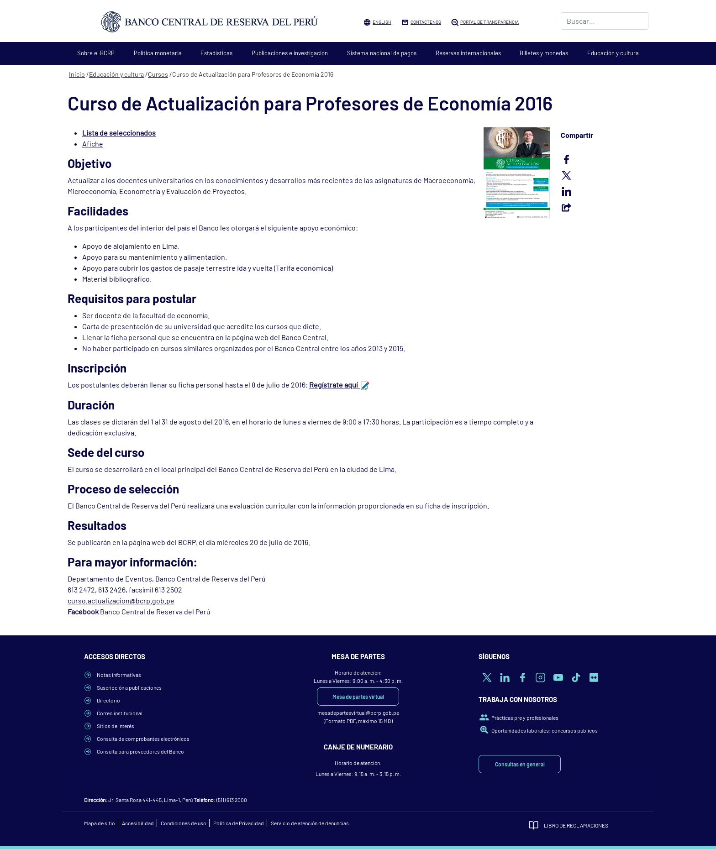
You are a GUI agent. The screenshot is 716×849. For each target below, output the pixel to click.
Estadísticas (216, 53)
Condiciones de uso (183, 823)
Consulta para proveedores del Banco (140, 751)
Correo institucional (119, 713)
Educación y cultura (613, 53)
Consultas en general (520, 764)
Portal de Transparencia (489, 22)
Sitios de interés (115, 726)
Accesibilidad (138, 823)
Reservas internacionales (468, 53)
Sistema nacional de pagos (381, 53)
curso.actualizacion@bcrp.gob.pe (121, 600)
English (382, 22)
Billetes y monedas (544, 53)
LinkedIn (604, 191)
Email (604, 207)
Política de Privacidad (238, 823)
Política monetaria (158, 53)
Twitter (604, 175)
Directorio (108, 700)
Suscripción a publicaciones (129, 687)
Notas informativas (119, 674)
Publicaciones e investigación (290, 53)
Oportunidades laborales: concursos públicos (544, 730)
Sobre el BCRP (96, 53)
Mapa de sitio (99, 823)
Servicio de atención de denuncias (310, 823)
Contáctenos (426, 22)
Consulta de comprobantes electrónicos (143, 738)
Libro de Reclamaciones (576, 825)
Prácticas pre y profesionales (524, 717)
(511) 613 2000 (231, 800)
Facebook (604, 159)
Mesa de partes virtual (358, 696)
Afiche (92, 143)
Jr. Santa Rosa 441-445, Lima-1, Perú (150, 800)
